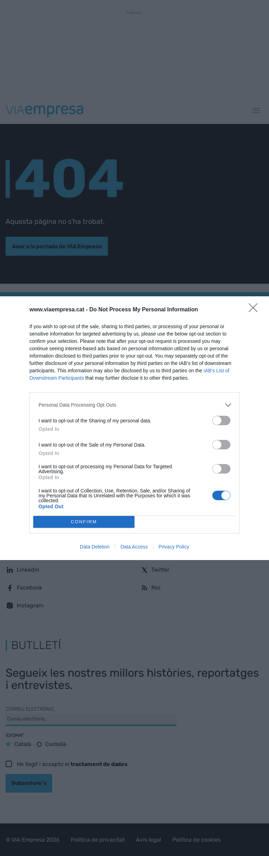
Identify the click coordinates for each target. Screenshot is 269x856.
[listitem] (134, 405)
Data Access (134, 547)
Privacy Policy (174, 547)
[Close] (255, 310)
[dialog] (134, 428)
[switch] (221, 420)
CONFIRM (84, 521)
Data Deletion (95, 547)
